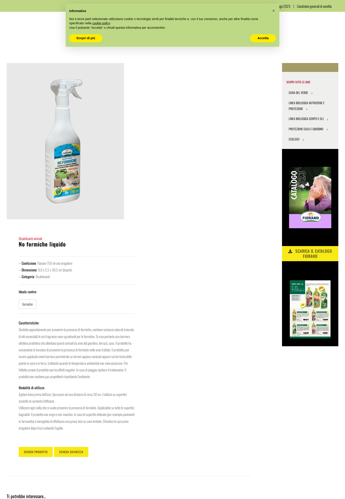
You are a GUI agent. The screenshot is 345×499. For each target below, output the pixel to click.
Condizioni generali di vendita (314, 6)
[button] (273, 10)
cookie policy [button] (101, 23)
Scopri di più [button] (85, 38)
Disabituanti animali (30, 238)
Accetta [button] (263, 38)
